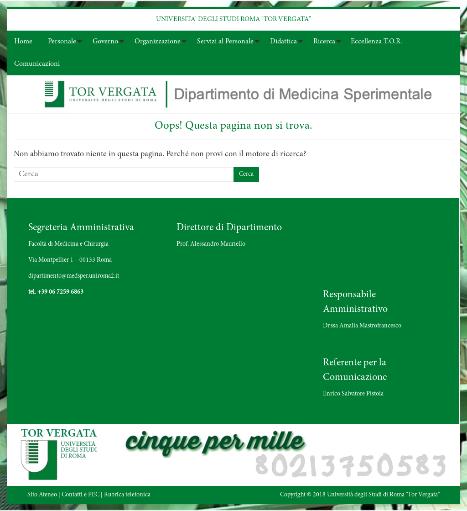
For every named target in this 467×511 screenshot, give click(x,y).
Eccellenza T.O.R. (376, 41)
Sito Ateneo (42, 495)
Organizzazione (158, 41)
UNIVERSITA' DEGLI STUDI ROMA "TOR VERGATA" (233, 19)
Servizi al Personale (225, 41)
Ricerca (324, 41)
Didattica (283, 41)
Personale (62, 41)
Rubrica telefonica (127, 495)
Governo (105, 41)
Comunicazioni (37, 64)
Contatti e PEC (80, 495)
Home (23, 41)
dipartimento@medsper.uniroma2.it (73, 276)
